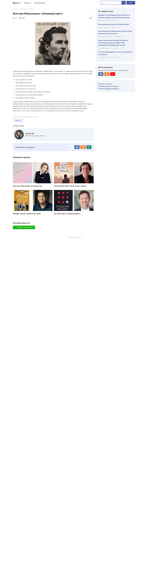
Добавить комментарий (24, 227)
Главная (15, 9)
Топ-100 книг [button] (39, 3)
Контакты (109, 84)
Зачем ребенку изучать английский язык (113, 24)
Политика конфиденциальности (108, 88)
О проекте (101, 84)
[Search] (111, 3)
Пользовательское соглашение (108, 86)
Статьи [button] (27, 3)
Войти (131, 3)
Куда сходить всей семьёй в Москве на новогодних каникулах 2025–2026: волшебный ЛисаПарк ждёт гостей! (113, 42)
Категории (23, 9)
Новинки (31, 9)
